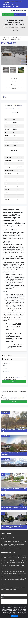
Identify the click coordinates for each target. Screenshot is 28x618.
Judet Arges (5, 37)
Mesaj (2, 597)
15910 (14, 88)
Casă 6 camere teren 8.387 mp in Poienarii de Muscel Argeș (13, 570)
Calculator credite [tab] (9, 108)
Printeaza (14, 85)
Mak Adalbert (7, 355)
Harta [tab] (18, 108)
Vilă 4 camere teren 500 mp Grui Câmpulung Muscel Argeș (12, 579)
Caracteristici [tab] (8, 105)
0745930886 (8, 6)
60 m (14, 81)
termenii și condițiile (20, 397)
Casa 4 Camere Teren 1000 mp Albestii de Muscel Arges (12, 565)
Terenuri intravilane (16, 39)
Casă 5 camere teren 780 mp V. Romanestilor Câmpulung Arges (14, 578)
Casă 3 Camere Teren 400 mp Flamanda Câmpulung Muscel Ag (14, 560)
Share (4, 96)
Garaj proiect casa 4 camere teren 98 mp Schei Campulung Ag (13, 573)
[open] (2, 11)
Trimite (14, 381)
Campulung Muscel (15, 37)
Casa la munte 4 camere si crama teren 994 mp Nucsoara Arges (14, 556)
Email (2, 593)
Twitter (5, 98)
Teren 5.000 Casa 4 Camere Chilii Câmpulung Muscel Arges (13, 571)
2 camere (14, 78)
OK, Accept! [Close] (14, 615)
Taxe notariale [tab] (18, 105)
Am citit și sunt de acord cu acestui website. (12, 378)
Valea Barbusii (6, 39)
